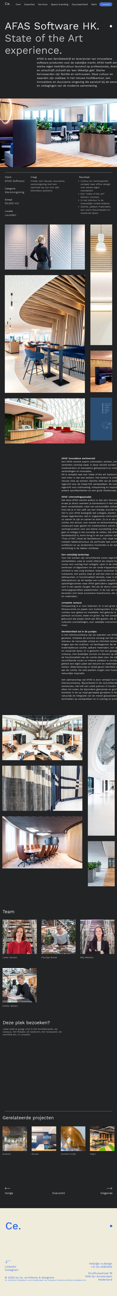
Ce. (7, 3)
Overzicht (58, 1193)
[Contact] (105, 4)
